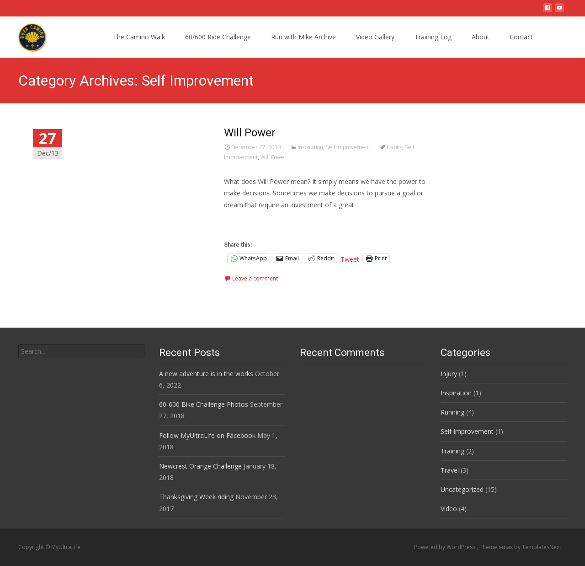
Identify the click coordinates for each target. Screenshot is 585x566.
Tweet (349, 258)
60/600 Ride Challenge (218, 36)
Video (449, 508)
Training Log (433, 36)
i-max (506, 547)
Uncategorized (462, 489)
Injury (449, 373)
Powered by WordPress (445, 547)
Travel (450, 470)
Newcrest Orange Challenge (200, 466)
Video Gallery (375, 36)
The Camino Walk (139, 36)
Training (452, 451)
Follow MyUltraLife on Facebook (207, 435)
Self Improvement (348, 147)
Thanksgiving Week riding (196, 496)
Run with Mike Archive (303, 36)
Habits (394, 147)
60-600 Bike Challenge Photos (203, 404)
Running (452, 412)
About (480, 36)
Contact (521, 36)
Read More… (244, 221)
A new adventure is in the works (206, 373)
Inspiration (310, 147)
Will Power (250, 132)
